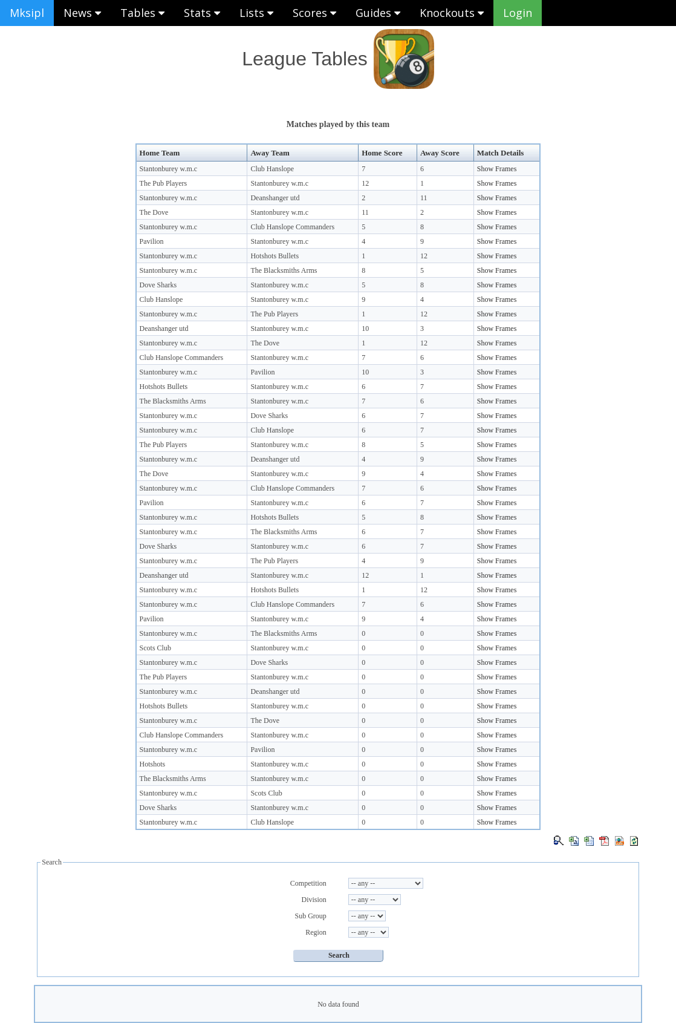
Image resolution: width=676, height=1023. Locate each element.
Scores (314, 12)
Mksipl (27, 12)
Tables (142, 12)
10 (365, 328)
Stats (202, 12)
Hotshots (153, 764)
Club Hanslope (272, 169)
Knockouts (452, 12)
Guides (378, 12)
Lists (256, 12)
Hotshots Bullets (274, 256)
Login (517, 12)
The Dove (154, 212)
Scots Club (155, 648)
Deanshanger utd (274, 198)
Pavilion (152, 241)
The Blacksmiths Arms (283, 270)
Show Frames (497, 169)
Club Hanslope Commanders (292, 227)
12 (365, 183)
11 (423, 198)
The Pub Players (163, 183)
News (82, 12)
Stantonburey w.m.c (169, 169)
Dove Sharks (158, 285)
